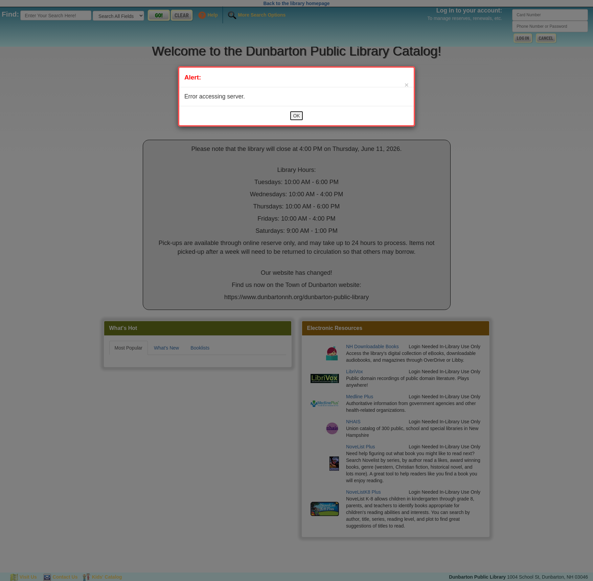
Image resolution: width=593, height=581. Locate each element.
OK (296, 115)
